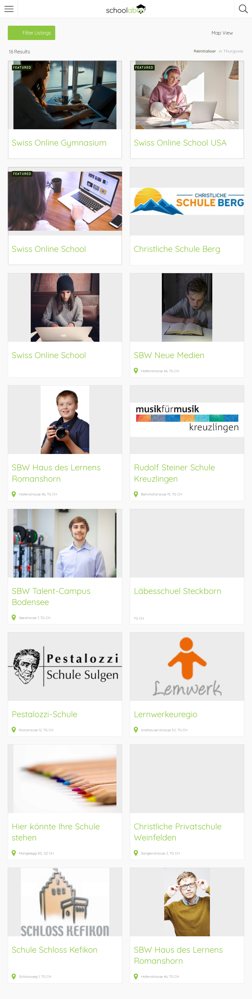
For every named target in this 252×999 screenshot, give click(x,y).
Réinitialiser (205, 51)
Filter (37, 33)
